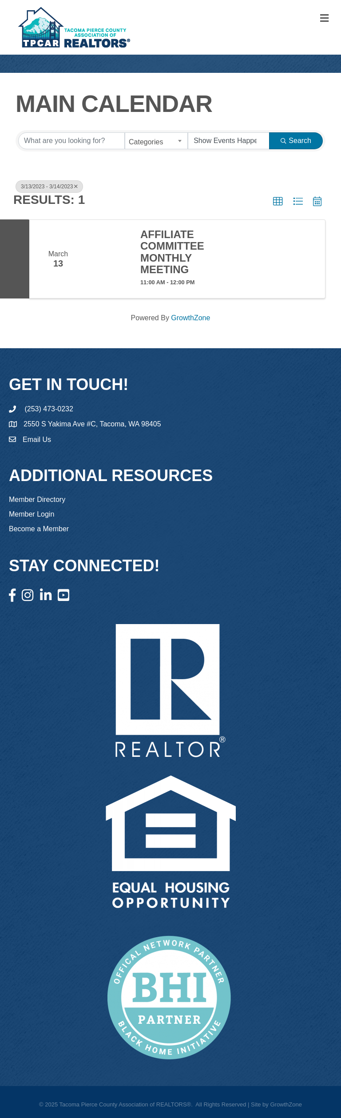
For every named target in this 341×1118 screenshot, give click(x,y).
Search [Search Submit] (296, 140)
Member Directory (37, 499)
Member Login (31, 514)
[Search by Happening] (229, 140)
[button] (278, 202)
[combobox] (156, 140)
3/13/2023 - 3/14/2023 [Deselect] (49, 186)
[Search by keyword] (71, 140)
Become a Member (39, 529)
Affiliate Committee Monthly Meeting (172, 252)
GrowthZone (190, 318)
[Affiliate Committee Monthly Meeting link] (109, 259)
